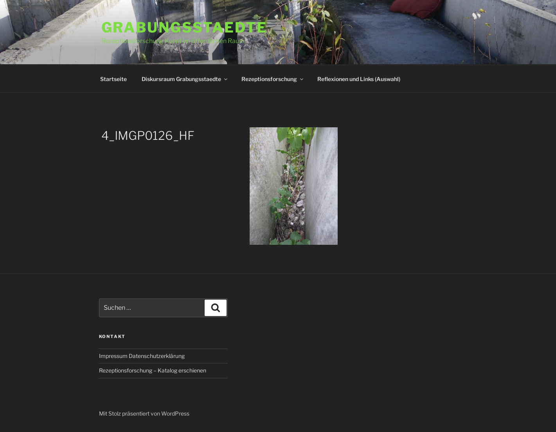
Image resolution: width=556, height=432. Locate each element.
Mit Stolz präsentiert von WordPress (144, 413)
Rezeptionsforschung (272, 79)
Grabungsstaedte (184, 27)
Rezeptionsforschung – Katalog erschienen (152, 370)
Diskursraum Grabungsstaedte (185, 79)
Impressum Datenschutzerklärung (142, 355)
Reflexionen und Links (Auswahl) (358, 79)
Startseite (113, 79)
